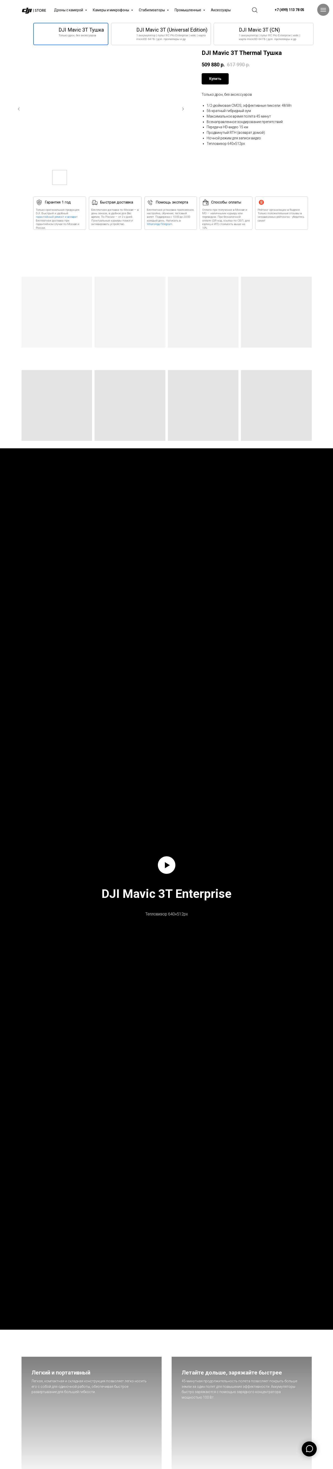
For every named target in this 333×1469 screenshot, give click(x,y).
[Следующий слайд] (183, 109)
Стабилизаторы (152, 10)
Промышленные (188, 10)
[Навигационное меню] (323, 10)
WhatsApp (153, 224)
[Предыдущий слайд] (19, 109)
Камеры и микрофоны (111, 10)
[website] (254, 10)
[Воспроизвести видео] (166, 865)
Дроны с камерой (69, 10)
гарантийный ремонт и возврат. (57, 217)
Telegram (166, 224)
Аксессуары (221, 10)
